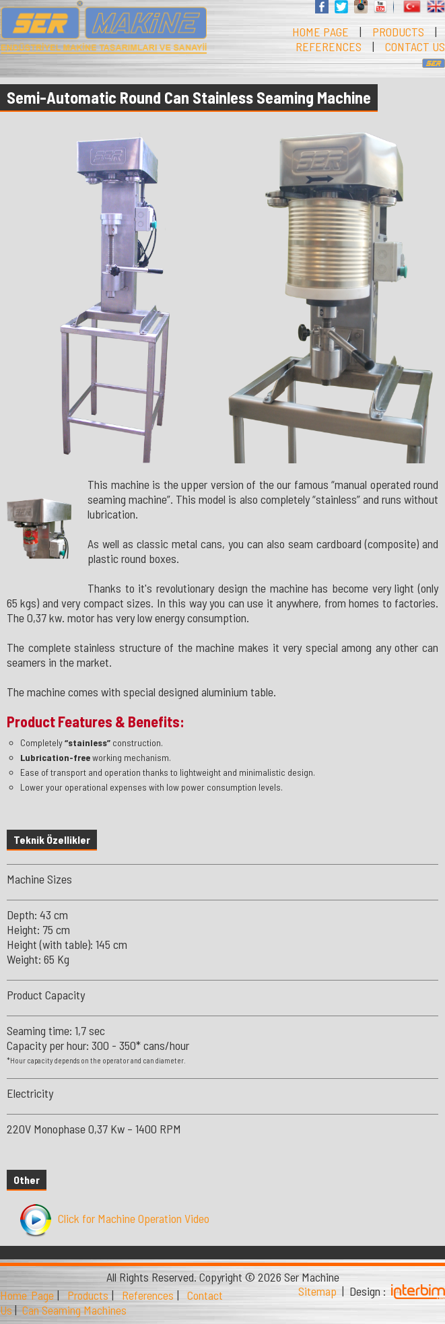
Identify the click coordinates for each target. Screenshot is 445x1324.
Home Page (27, 1295)
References (148, 1295)
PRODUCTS (398, 31)
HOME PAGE (320, 31)
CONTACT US (415, 46)
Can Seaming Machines (74, 1309)
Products (87, 1295)
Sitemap (317, 1291)
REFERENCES (329, 46)
